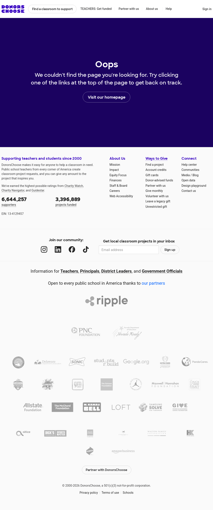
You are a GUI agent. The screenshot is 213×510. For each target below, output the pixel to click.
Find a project (155, 164)
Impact (114, 170)
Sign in (207, 9)
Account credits (156, 170)
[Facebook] (72, 249)
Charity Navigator (13, 190)
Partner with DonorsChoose (106, 470)
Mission (115, 164)
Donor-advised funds (159, 180)
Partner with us (129, 9)
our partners (153, 283)
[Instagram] (44, 249)
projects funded (80, 201)
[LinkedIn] (58, 249)
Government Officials (162, 271)
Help (169, 9)
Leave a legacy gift (158, 201)
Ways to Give (157, 158)
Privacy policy (89, 492)
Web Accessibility (121, 196)
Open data (188, 180)
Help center (189, 164)
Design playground (194, 185)
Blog (195, 175)
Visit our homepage (106, 97)
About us (152, 9)
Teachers (69, 271)
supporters (26, 201)
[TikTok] (86, 249)
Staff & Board (118, 185)
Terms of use (110, 492)
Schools (128, 492)
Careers (115, 191)
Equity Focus (118, 175)
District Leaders (116, 271)
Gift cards (152, 175)
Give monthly (154, 191)
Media (186, 175)
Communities (190, 170)
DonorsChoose (13, 9)
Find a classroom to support (52, 9)
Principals (89, 271)
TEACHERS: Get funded (96, 9)
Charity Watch (73, 186)
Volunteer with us (157, 196)
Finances (116, 180)
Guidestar (38, 190)
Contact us (189, 191)
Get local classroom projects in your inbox (139, 241)
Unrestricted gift (156, 206)
